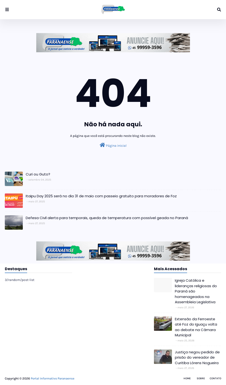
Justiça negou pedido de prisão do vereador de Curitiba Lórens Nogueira (197, 357)
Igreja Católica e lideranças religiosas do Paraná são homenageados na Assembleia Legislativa (196, 291)
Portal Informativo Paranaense (52, 378)
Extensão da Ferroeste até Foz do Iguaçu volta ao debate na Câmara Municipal (196, 327)
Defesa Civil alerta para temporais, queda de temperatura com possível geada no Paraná (107, 217)
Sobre (201, 378)
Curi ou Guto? (38, 174)
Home (187, 378)
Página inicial (113, 145)
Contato (215, 378)
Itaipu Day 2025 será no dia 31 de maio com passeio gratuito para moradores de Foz (101, 195)
